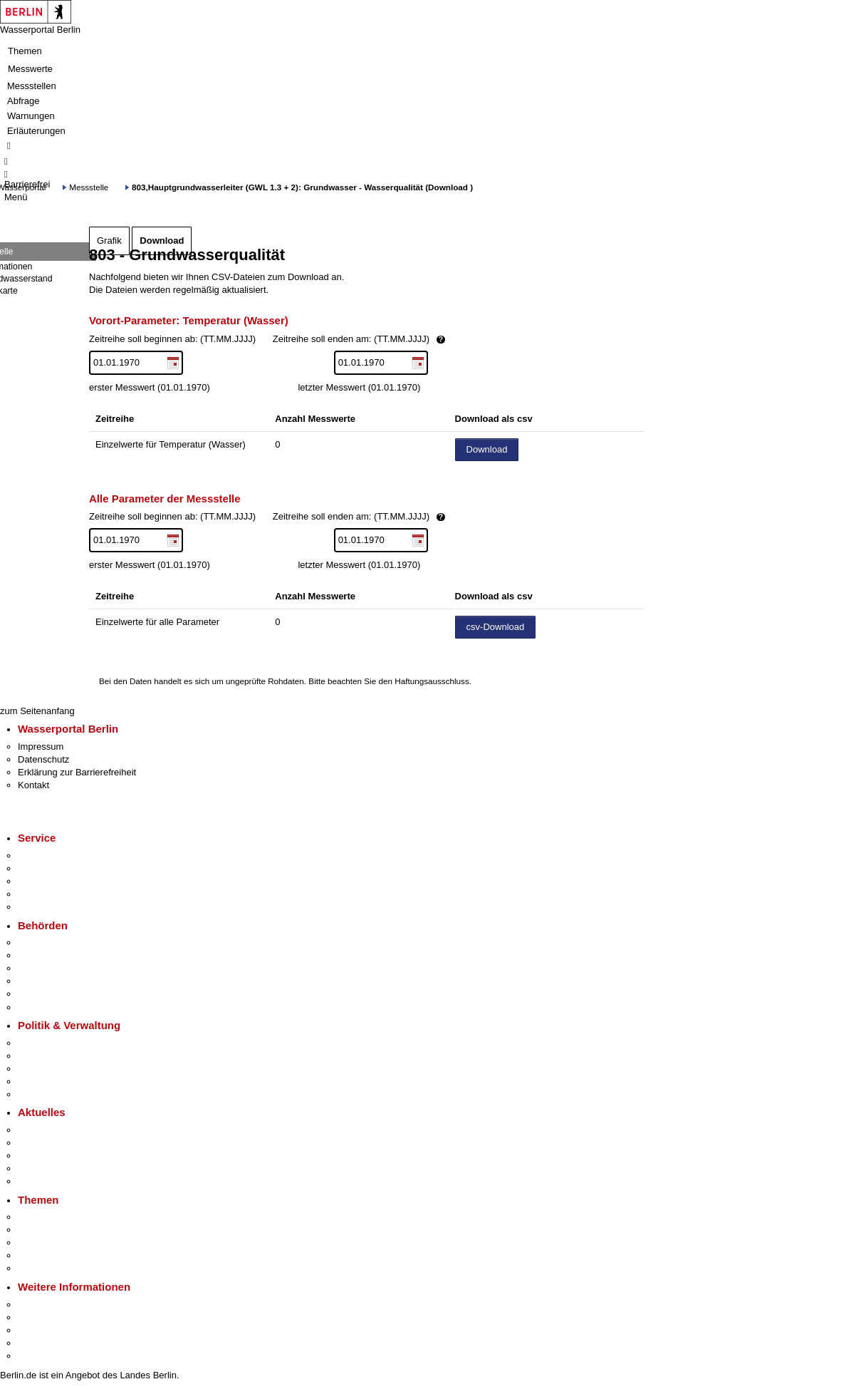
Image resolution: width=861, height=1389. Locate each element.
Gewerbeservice (51, 907)
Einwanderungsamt (57, 1007)
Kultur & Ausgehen (56, 1304)
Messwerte (30, 68)
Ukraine (34, 1168)
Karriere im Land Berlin (65, 1055)
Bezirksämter (45, 968)
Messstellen (31, 86)
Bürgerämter (43, 981)
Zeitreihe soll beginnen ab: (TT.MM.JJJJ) (316, 339)
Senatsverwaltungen (60, 955)
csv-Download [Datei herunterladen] (495, 626)
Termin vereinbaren (57, 868)
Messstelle (88, 187)
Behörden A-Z (46, 942)
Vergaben (38, 1094)
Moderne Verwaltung (60, 1242)
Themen (25, 51)
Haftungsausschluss (432, 681)
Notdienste (40, 894)
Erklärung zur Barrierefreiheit (77, 772)
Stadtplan (37, 1356)
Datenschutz (43, 759)
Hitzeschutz (42, 1181)
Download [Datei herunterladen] (487, 449)
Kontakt (33, 785)
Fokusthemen (46, 1217)
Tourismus (39, 1317)
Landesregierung (53, 1043)
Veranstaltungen (51, 1155)
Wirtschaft (38, 1330)
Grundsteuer (43, 1268)
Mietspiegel (41, 1255)
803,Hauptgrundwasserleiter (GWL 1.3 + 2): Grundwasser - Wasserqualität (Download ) (302, 187)
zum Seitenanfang (37, 711)
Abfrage (23, 100)
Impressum (40, 746)
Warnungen (31, 115)
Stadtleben (40, 1343)
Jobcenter (38, 993)
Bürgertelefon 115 (54, 881)
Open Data (40, 1081)
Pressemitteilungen (57, 1130)
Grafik (109, 240)
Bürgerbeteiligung (54, 1068)
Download (162, 240)
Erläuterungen (36, 130)
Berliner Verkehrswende (67, 1229)
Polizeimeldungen (54, 1142)
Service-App (43, 855)
